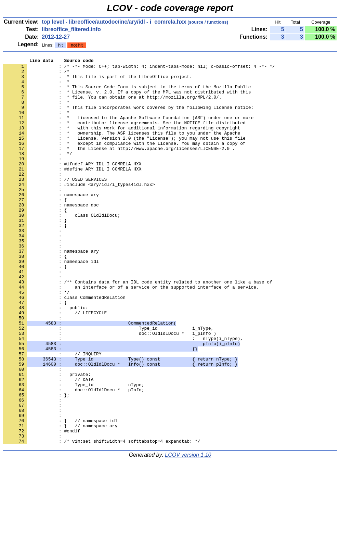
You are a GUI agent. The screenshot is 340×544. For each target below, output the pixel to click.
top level (53, 22)
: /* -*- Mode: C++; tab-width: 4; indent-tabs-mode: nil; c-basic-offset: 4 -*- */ (139, 68)
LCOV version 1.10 (188, 532)
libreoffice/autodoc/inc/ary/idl (107, 22)
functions (217, 22)
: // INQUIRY (52, 413)
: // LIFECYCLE (55, 364)
